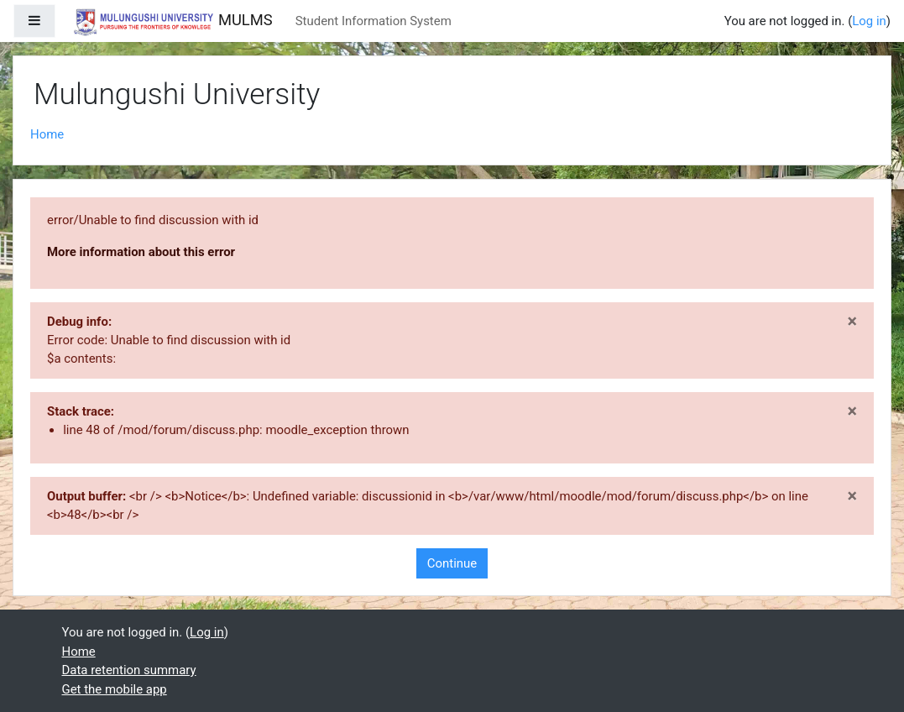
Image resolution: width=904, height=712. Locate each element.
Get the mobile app (114, 689)
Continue (452, 563)
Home (47, 134)
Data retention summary (129, 670)
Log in (869, 21)
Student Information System (373, 21)
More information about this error (141, 251)
